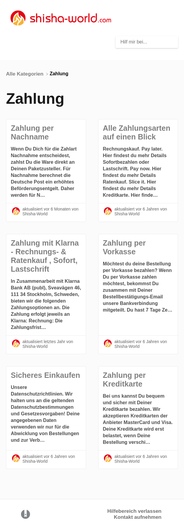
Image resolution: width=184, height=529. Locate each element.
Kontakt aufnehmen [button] (137, 517)
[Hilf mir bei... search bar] (147, 42)
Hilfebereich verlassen (134, 511)
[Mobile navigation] (172, 18)
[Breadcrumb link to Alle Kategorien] (25, 73)
